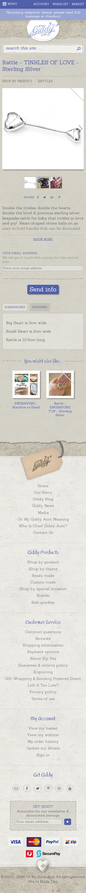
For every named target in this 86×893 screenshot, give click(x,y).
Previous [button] (10, 129)
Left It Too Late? (43, 685)
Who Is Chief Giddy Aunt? (43, 526)
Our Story (43, 492)
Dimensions (15, 307)
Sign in (43, 755)
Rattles (45, 81)
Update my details (43, 748)
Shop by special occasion (43, 588)
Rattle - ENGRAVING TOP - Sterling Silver (60, 409)
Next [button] (76, 129)
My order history (43, 741)
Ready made (43, 575)
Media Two (48, 881)
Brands (43, 595)
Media (43, 512)
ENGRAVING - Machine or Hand (26, 405)
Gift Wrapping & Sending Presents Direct (43, 678)
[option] (43, 128)
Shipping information (43, 645)
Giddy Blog (43, 499)
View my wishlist (43, 735)
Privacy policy (43, 691)
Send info (43, 289)
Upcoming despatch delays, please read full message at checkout (43, 14)
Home (43, 485)
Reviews (43, 638)
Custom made (43, 582)
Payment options (43, 651)
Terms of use (43, 698)
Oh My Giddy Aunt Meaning (43, 519)
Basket (78, 4)
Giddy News (43, 505)
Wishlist (60, 4)
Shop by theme (43, 569)
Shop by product (43, 562)
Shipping (39, 307)
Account (41, 4)
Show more (43, 239)
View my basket (43, 728)
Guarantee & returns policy (43, 665)
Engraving (43, 672)
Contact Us (43, 532)
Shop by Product (17, 81)
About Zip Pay (43, 658)
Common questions (43, 632)
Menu (10, 4)
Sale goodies (43, 602)
